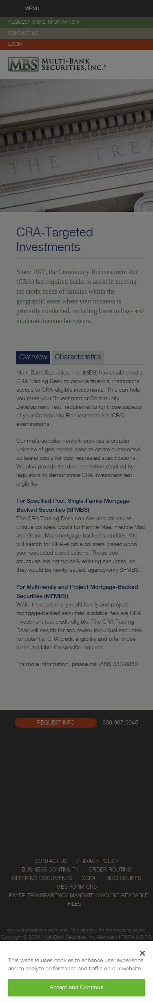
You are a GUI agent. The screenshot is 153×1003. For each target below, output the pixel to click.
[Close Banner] (142, 953)
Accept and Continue (77, 987)
